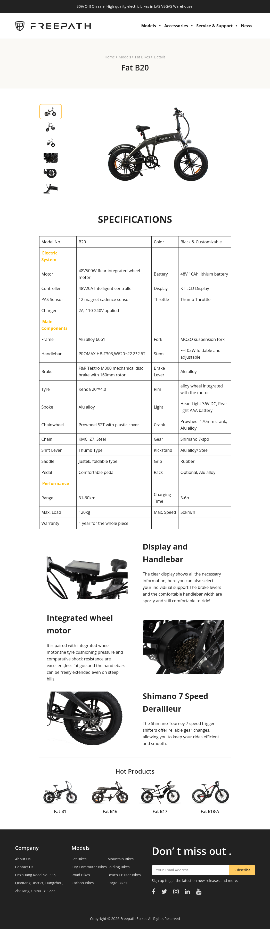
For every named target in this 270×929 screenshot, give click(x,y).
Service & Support (217, 26)
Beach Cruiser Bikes (124, 874)
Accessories (179, 26)
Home (110, 57)
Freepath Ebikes (133, 918)
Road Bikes (81, 874)
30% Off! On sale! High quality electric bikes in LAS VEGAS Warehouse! (135, 6)
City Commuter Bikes (89, 866)
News (246, 26)
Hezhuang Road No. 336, (35, 874)
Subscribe (242, 870)
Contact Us (24, 866)
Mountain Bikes (121, 858)
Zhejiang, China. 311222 (35, 890)
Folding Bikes (119, 866)
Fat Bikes (142, 57)
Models (151, 26)
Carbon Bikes (83, 882)
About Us (23, 858)
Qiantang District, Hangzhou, (39, 882)
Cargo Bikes (117, 882)
